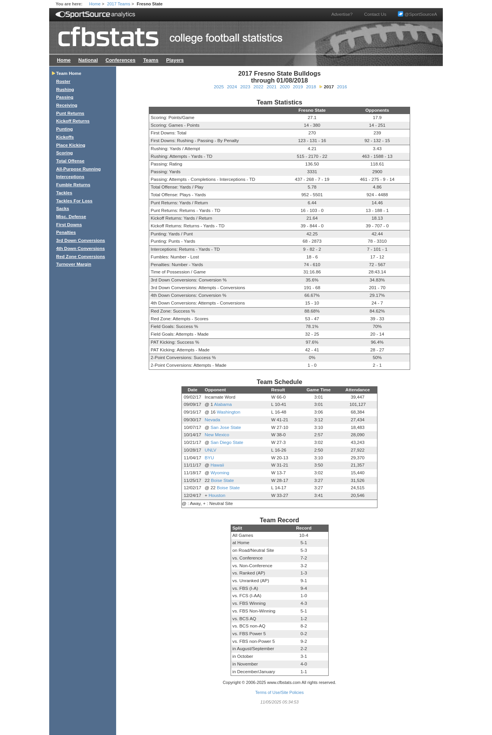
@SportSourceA (417, 14)
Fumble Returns (73, 184)
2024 (232, 86)
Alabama (223, 404)
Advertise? (341, 14)
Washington (228, 411)
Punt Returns (70, 113)
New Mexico (217, 434)
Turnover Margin (73, 264)
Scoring (64, 152)
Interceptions (70, 176)
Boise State (222, 480)
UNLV (210, 449)
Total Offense (70, 160)
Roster (63, 81)
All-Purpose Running (78, 168)
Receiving (66, 105)
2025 (219, 86)
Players (175, 60)
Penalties (66, 232)
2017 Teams (118, 4)
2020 (285, 86)
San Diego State (227, 442)
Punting (64, 128)
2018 (311, 86)
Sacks (62, 208)
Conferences (120, 60)
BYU (209, 457)
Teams (150, 60)
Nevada (212, 419)
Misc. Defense (71, 216)
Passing (64, 96)
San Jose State (226, 427)
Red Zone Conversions (80, 256)
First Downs (69, 224)
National (88, 60)
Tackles (64, 192)
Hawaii (217, 464)
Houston (217, 495)
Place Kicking (70, 144)
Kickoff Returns (73, 120)
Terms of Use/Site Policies (279, 692)
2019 (298, 86)
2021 (271, 86)
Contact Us (375, 14)
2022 (258, 86)
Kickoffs (65, 136)
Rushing (65, 89)
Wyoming (220, 472)
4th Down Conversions (80, 248)
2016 (342, 86)
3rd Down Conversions (80, 240)
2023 (245, 86)
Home (95, 4)
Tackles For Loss (74, 200)
